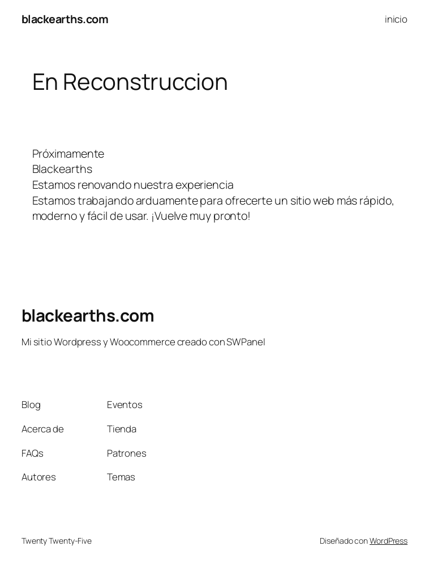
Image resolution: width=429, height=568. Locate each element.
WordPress (388, 540)
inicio (396, 18)
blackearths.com (65, 19)
